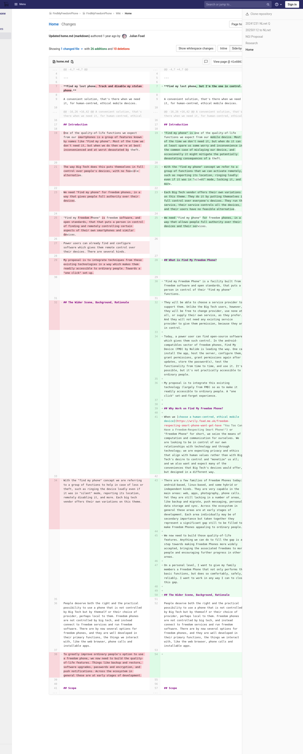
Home (129, 13)
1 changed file (73, 49)
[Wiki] (23, 35)
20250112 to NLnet (258, 30)
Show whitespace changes (184, 48)
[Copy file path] (73, 61)
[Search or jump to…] (238, 4)
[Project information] (23, 22)
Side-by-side (228, 48)
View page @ (217, 61)
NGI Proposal (254, 36)
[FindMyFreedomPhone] (23, 13)
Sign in (292, 4)
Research (252, 43)
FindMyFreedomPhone (64, 13)
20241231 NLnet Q (258, 23)
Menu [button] (20, 4)
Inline (211, 48)
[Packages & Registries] (23, 28)
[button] (23, 749)
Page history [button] (228, 24)
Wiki (119, 13)
